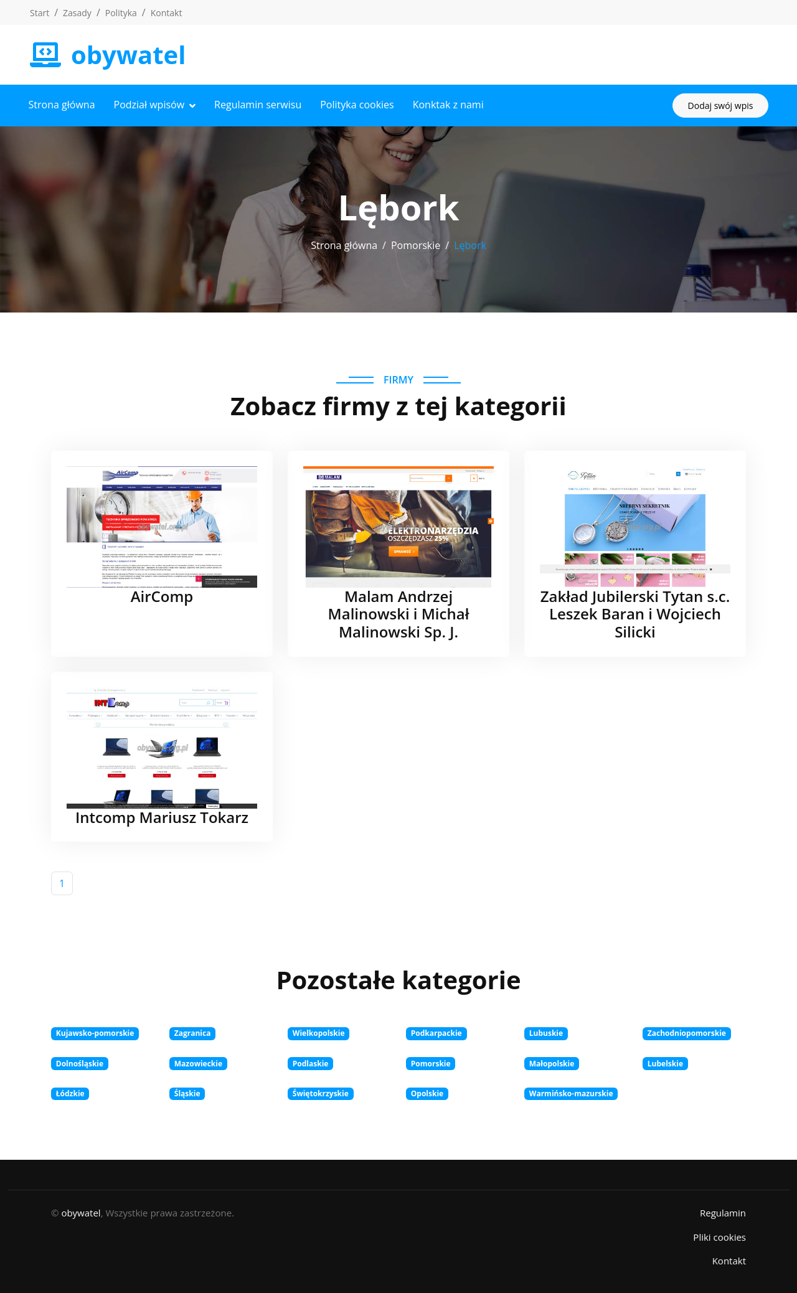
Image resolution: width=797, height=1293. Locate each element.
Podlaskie (311, 1063)
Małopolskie (552, 1063)
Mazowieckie (198, 1063)
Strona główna (63, 104)
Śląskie (187, 1093)
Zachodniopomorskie (687, 1033)
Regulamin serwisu (259, 104)
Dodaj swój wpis (719, 105)
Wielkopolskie (319, 1033)
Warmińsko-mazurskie (571, 1093)
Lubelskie (665, 1063)
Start (39, 13)
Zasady (77, 13)
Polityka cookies (358, 104)
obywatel (80, 1212)
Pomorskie (415, 245)
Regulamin (723, 1212)
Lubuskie (546, 1033)
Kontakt (166, 13)
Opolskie (427, 1093)
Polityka (121, 13)
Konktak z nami (449, 104)
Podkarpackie (436, 1033)
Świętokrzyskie (321, 1093)
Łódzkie (70, 1093)
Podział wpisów (150, 104)
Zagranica (192, 1033)
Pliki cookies (719, 1236)
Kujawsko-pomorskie (95, 1033)
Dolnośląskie (79, 1063)
